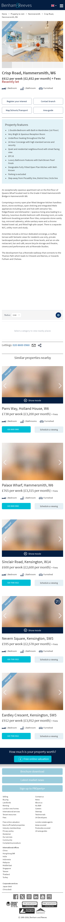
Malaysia (6, 862)
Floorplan (27, 65)
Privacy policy (8, 831)
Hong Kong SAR (9, 853)
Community (7, 840)
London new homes (11, 808)
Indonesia (7, 859)
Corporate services (10, 883)
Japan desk (7, 886)
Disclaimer (7, 834)
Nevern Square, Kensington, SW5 (27, 638)
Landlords (7, 802)
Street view (37, 65)
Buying (5, 799)
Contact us (39, 796)
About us (38, 802)
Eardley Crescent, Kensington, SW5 (29, 715)
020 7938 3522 (19, 583)
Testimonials (40, 814)
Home (4, 14)
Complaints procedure (12, 843)
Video (17, 63)
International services (11, 811)
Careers (38, 808)
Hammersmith (34, 14)
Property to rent (17, 14)
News (37, 799)
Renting (6, 805)
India (5, 856)
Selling (5, 796)
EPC (48, 63)
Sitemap (38, 811)
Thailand (6, 874)
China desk (7, 889)
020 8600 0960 (21, 345)
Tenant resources (9, 814)
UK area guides (41, 831)
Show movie (32, 400)
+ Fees (56, 78)
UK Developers (41, 817)
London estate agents (44, 822)
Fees (4, 817)
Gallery (7, 65)
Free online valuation (11, 822)
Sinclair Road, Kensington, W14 (26, 561)
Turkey (5, 877)
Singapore (7, 868)
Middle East (7, 865)
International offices (11, 847)
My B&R (38, 805)
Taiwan (5, 871)
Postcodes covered (42, 828)
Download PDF (58, 65)
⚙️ (58, 315)
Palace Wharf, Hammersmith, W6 (27, 485)
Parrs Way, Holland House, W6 (25, 408)
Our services (7, 837)
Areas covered (40, 825)
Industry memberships (12, 828)
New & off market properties (14, 825)
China (5, 850)
